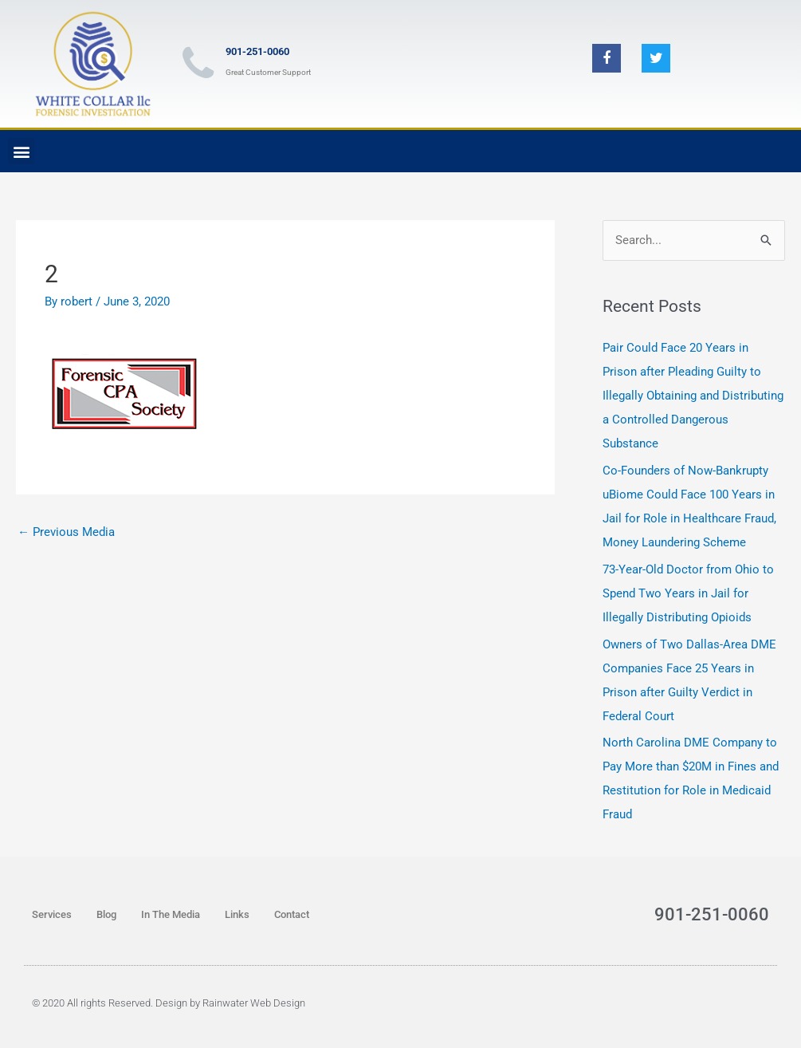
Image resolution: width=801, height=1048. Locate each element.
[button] (21, 151)
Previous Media (66, 532)
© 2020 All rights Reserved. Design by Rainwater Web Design (168, 1003)
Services (52, 914)
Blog (106, 914)
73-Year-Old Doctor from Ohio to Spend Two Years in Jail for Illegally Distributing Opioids (688, 593)
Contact (291, 914)
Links (237, 914)
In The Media (170, 914)
